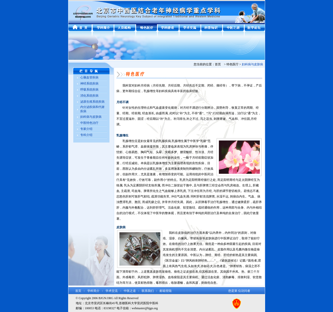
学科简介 (93, 291)
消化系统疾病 (89, 95)
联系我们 (148, 291)
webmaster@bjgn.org (145, 308)
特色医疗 (232, 64)
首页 (78, 291)
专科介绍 (86, 135)
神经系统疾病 (89, 83)
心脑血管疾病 (89, 77)
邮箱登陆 (166, 291)
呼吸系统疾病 (89, 89)
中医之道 (130, 291)
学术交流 (112, 291)
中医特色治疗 (89, 123)
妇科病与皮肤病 (90, 117)
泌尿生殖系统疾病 (92, 101)
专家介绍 (86, 129)
